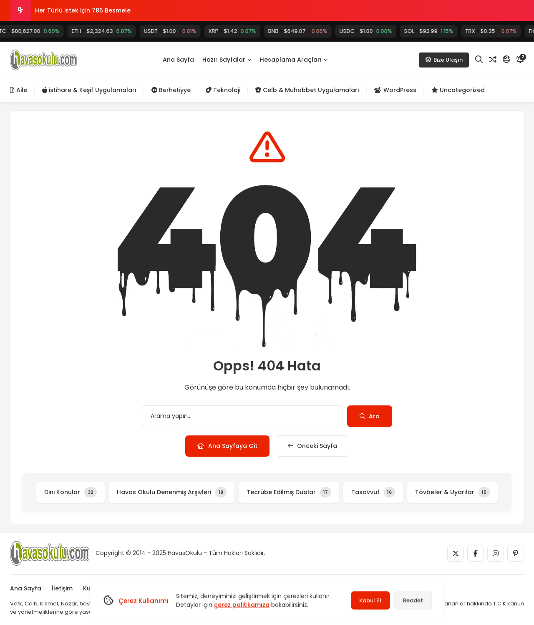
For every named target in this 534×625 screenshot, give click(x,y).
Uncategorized (458, 90)
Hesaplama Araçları (294, 59)
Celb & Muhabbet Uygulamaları (307, 90)
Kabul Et (370, 600)
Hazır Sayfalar (227, 59)
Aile (18, 90)
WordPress (395, 90)
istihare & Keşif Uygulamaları (89, 90)
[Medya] (455, 553)
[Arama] (479, 59)
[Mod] (506, 59)
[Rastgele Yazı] (492, 59)
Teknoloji (223, 90)
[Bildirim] (520, 59)
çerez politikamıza (242, 604)
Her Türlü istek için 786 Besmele (83, 10)
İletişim (62, 588)
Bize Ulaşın (444, 60)
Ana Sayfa (178, 59)
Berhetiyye (171, 90)
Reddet (413, 600)
